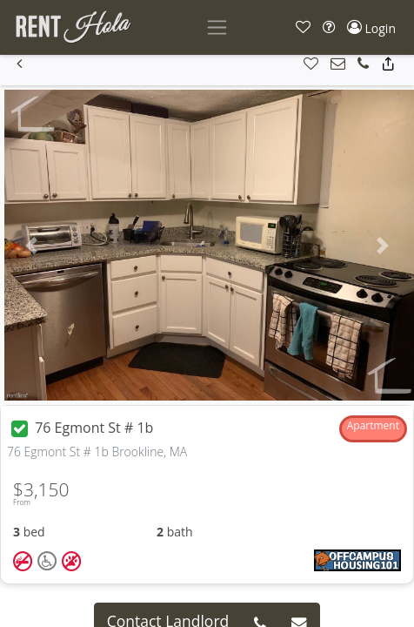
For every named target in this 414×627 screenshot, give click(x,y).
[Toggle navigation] (217, 27)
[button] (303, 27)
